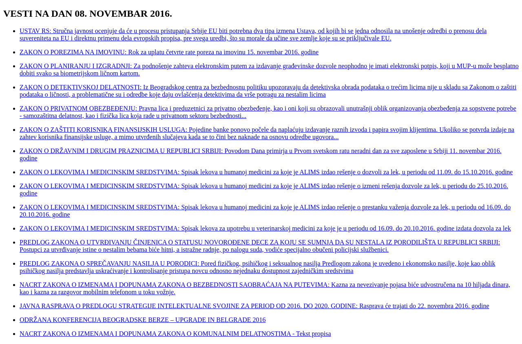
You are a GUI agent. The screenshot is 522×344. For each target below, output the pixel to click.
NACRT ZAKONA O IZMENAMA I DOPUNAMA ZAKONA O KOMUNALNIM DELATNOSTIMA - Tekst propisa (175, 333)
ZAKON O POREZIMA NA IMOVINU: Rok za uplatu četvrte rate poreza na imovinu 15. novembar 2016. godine (169, 52)
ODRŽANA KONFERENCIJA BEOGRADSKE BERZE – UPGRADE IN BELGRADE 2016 (143, 319)
